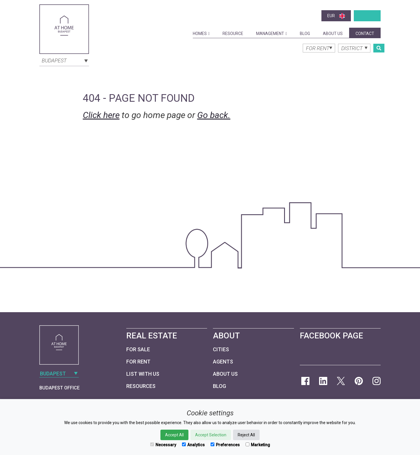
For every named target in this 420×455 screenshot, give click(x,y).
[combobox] (64, 60)
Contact (365, 33)
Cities (221, 349)
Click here (101, 115)
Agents (223, 362)
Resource (233, 33)
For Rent (138, 362)
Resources (140, 386)
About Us (333, 33)
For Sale (138, 349)
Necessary (163, 444)
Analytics (193, 444)
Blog (305, 33)
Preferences (225, 444)
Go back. (213, 115)
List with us (142, 374)
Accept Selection (210, 435)
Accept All (174, 435)
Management (271, 33)
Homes (201, 33)
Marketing (258, 444)
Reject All (246, 435)
